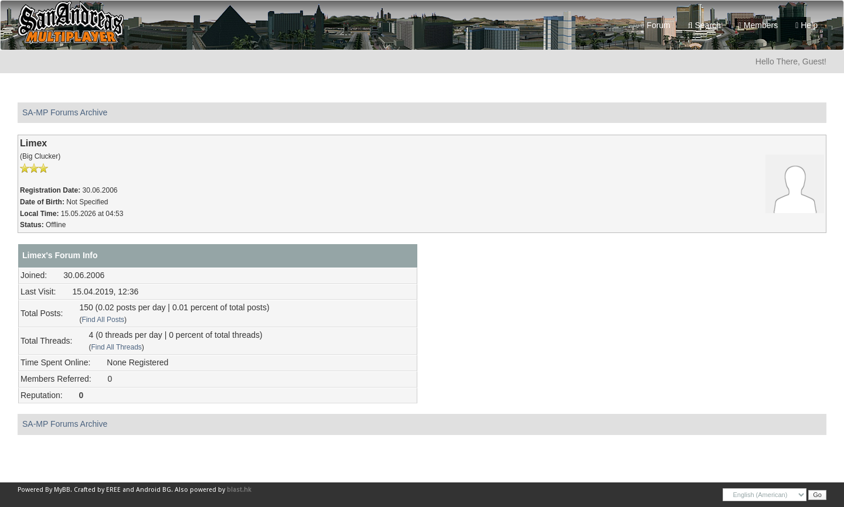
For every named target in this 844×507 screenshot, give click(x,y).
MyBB (62, 490)
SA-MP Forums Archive (64, 112)
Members (758, 25)
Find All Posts (102, 320)
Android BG (153, 490)
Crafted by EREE (97, 490)
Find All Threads (116, 347)
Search (704, 25)
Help (806, 25)
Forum (655, 25)
